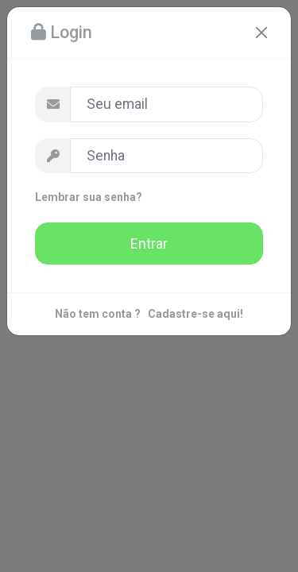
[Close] (261, 32)
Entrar (149, 243)
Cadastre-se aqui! (195, 313)
